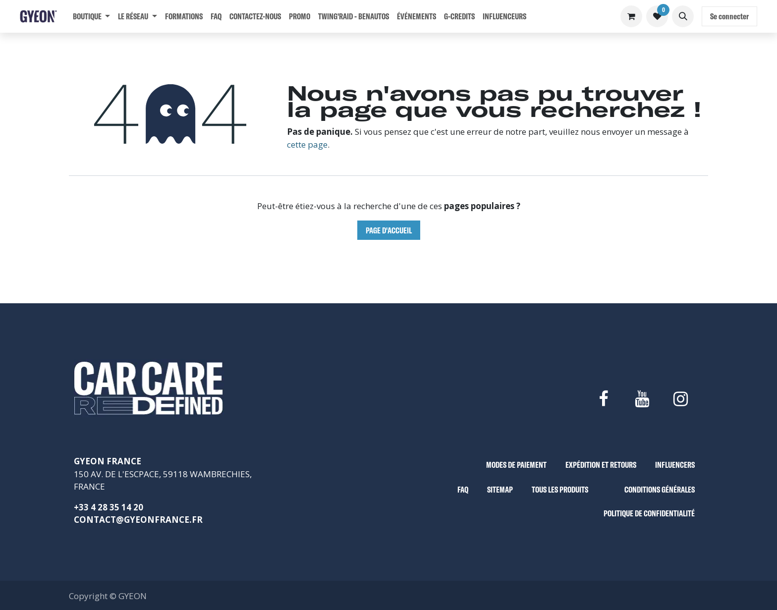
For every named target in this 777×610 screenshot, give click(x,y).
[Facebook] (603, 399)
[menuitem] (91, 16)
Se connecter (729, 16)
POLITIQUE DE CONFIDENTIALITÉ (649, 513)
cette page (307, 144)
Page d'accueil (389, 230)
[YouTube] (642, 399)
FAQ (462, 489)
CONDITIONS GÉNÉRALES (659, 489)
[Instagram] (681, 399)
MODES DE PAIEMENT (516, 464)
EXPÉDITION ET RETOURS (600, 464)
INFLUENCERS (675, 464)
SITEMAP (500, 489)
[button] (683, 16)
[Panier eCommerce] (631, 16)
